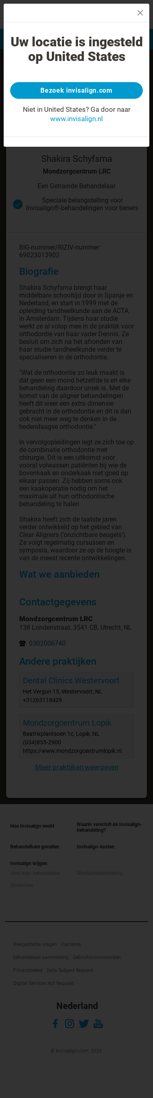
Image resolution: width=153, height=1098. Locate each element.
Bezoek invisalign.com (76, 90)
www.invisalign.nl (76, 119)
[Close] (140, 13)
